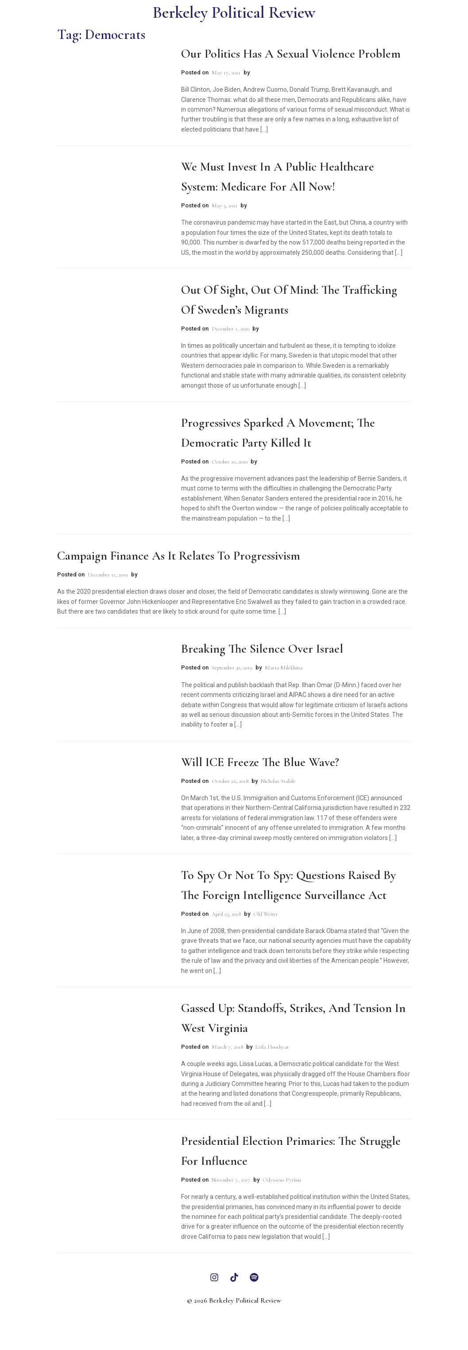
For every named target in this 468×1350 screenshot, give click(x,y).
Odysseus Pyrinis (282, 1179)
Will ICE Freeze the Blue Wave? (260, 762)
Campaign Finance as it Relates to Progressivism (178, 555)
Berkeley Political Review (234, 13)
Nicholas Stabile (278, 781)
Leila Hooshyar (272, 1046)
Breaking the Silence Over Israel (262, 648)
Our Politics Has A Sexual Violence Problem (291, 53)
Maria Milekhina (283, 667)
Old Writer (265, 914)
